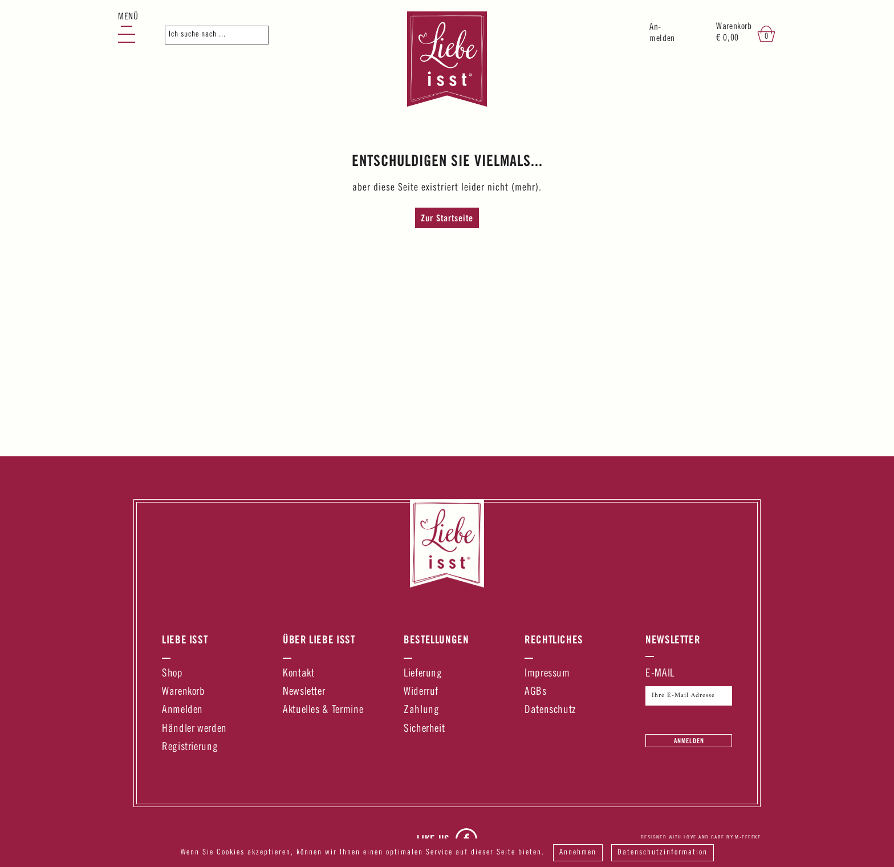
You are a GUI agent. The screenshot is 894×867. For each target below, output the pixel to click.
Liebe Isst (185, 639)
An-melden (662, 33)
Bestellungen (436, 639)
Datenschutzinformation (662, 853)
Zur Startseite (447, 218)
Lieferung (423, 674)
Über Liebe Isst (319, 639)
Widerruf (421, 692)
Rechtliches (554, 639)
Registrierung (190, 747)
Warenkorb (183, 692)
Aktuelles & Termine (323, 710)
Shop (172, 674)
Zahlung (421, 710)
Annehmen (577, 853)
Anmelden (182, 710)
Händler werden (194, 729)
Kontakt (298, 674)
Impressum (547, 674)
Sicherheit (424, 729)
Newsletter (304, 692)
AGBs (536, 692)
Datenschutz (550, 710)
